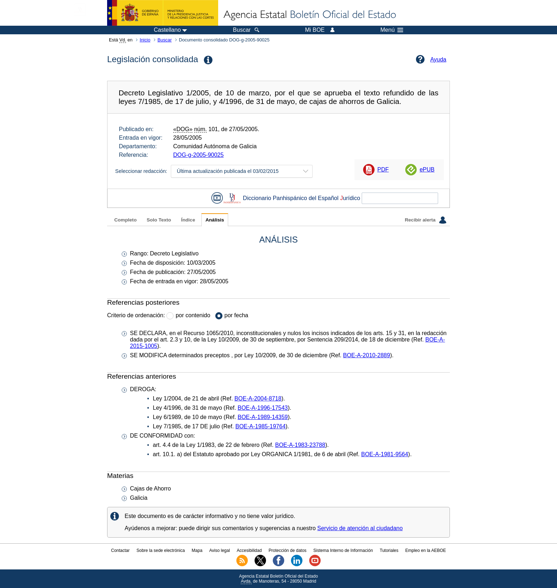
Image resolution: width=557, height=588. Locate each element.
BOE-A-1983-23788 (300, 445)
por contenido (193, 315)
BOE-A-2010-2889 (366, 355)
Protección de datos (287, 550)
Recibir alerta (425, 220)
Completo (125, 220)
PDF (383, 169)
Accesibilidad (249, 550)
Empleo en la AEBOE (425, 550)
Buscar (164, 40)
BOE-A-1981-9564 (384, 454)
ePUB (427, 169)
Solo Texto (159, 220)
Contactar (120, 550)
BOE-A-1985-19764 (260, 426)
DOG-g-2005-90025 (198, 155)
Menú (391, 30)
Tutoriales (389, 550)
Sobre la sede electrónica (160, 550)
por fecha (237, 315)
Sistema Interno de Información (343, 550)
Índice (188, 220)
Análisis (214, 220)
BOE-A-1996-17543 (262, 408)
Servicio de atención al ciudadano (360, 528)
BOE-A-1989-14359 (262, 417)
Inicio (145, 40)
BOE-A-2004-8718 (258, 398)
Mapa (197, 550)
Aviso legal (219, 550)
